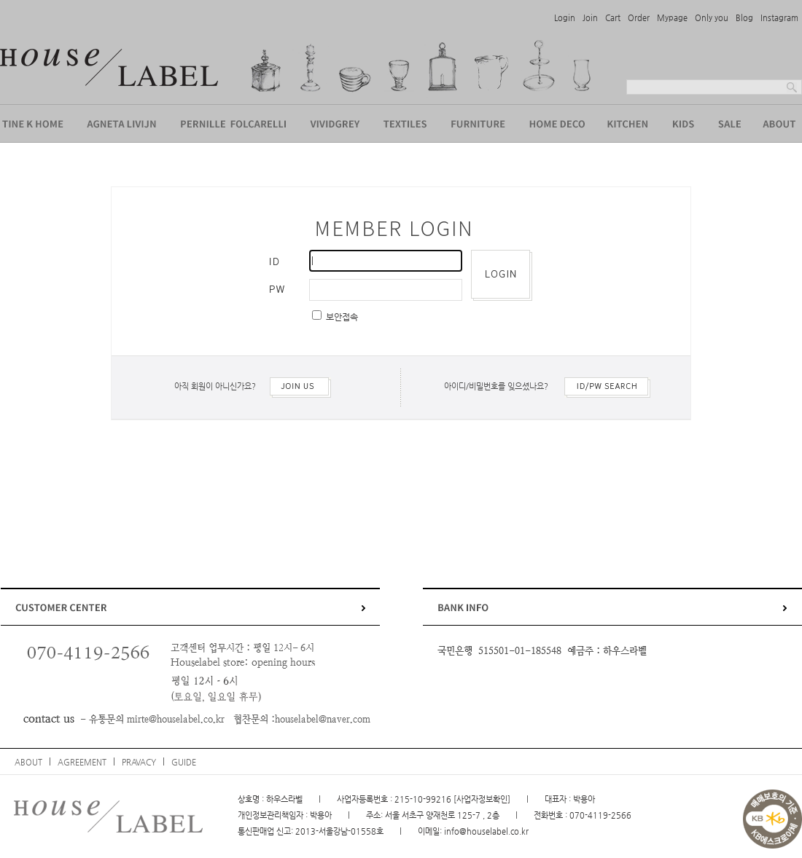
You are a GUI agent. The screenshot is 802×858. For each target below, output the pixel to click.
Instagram (779, 18)
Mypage (672, 18)
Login (564, 18)
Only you (711, 18)
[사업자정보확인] (481, 799)
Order (639, 18)
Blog (744, 18)
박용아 (321, 815)
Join (590, 18)
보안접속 (341, 317)
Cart (612, 18)
